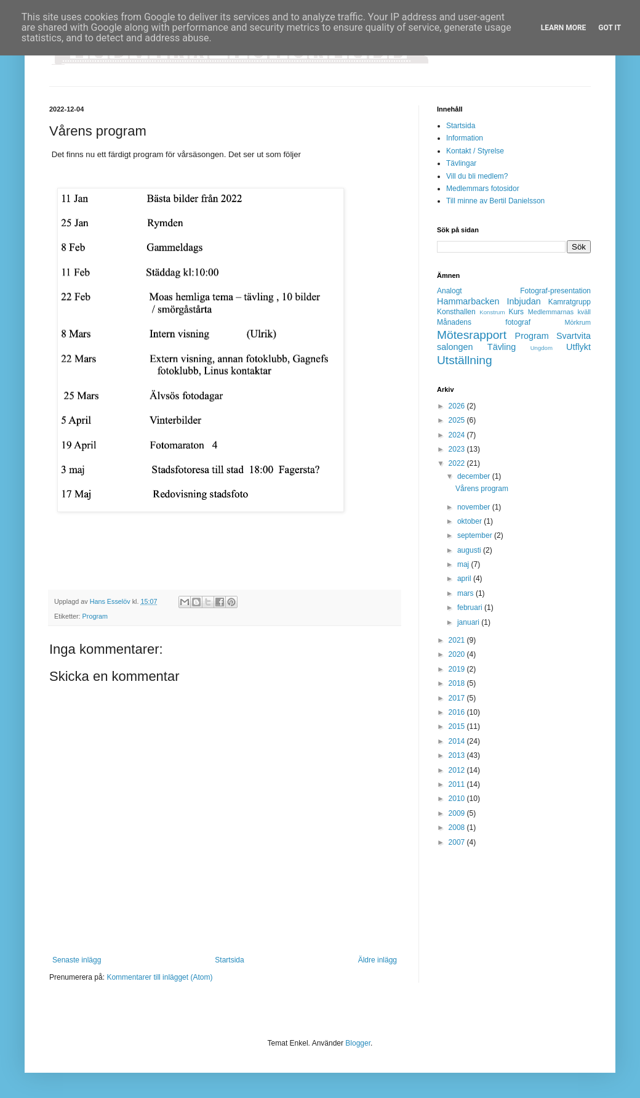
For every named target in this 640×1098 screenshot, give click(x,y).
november (474, 507)
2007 (458, 842)
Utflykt (578, 347)
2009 (458, 813)
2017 (458, 698)
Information (464, 138)
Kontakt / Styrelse (475, 151)
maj (464, 564)
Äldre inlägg (377, 960)
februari (470, 607)
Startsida (229, 960)
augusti (470, 550)
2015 (458, 726)
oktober (470, 521)
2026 (458, 406)
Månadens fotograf (483, 322)
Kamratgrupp (569, 302)
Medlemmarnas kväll (559, 311)
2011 (458, 784)
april (465, 578)
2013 (458, 755)
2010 (458, 798)
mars (466, 593)
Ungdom (541, 347)
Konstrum (492, 312)
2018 (458, 683)
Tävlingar (461, 163)
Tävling (501, 347)
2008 (458, 827)
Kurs (516, 311)
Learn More (563, 27)
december (474, 476)
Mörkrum (577, 322)
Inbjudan (524, 301)
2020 (458, 654)
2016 (458, 712)
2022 (458, 463)
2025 (458, 420)
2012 (458, 770)
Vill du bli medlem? (477, 176)
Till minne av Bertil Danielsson (495, 201)
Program (95, 616)
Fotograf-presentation (555, 291)
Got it (609, 27)
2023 (458, 449)
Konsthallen (456, 311)
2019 (458, 669)
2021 (458, 640)
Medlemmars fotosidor (482, 188)
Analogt (449, 291)
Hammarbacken (468, 301)
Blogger (357, 1043)
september (475, 535)
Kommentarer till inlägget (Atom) (159, 977)
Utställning (464, 360)
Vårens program (481, 488)
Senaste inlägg (76, 960)
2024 (458, 435)
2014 (458, 741)
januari (469, 622)
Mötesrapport (471, 334)
